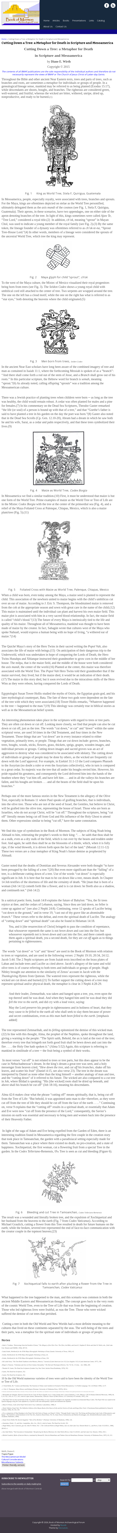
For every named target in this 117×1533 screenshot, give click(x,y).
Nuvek (63, 1525)
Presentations (79, 20)
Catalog (101, 20)
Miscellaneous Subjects (12, 1462)
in (94, 1480)
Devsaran (63, 1527)
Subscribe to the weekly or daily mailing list (21, 1483)
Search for (65, 1480)
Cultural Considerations (12, 1459)
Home (46, 20)
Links (90, 21)
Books (65, 21)
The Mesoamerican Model (14, 1456)
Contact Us (61, 26)
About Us (48, 26)
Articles (55, 21)
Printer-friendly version (13, 1465)
